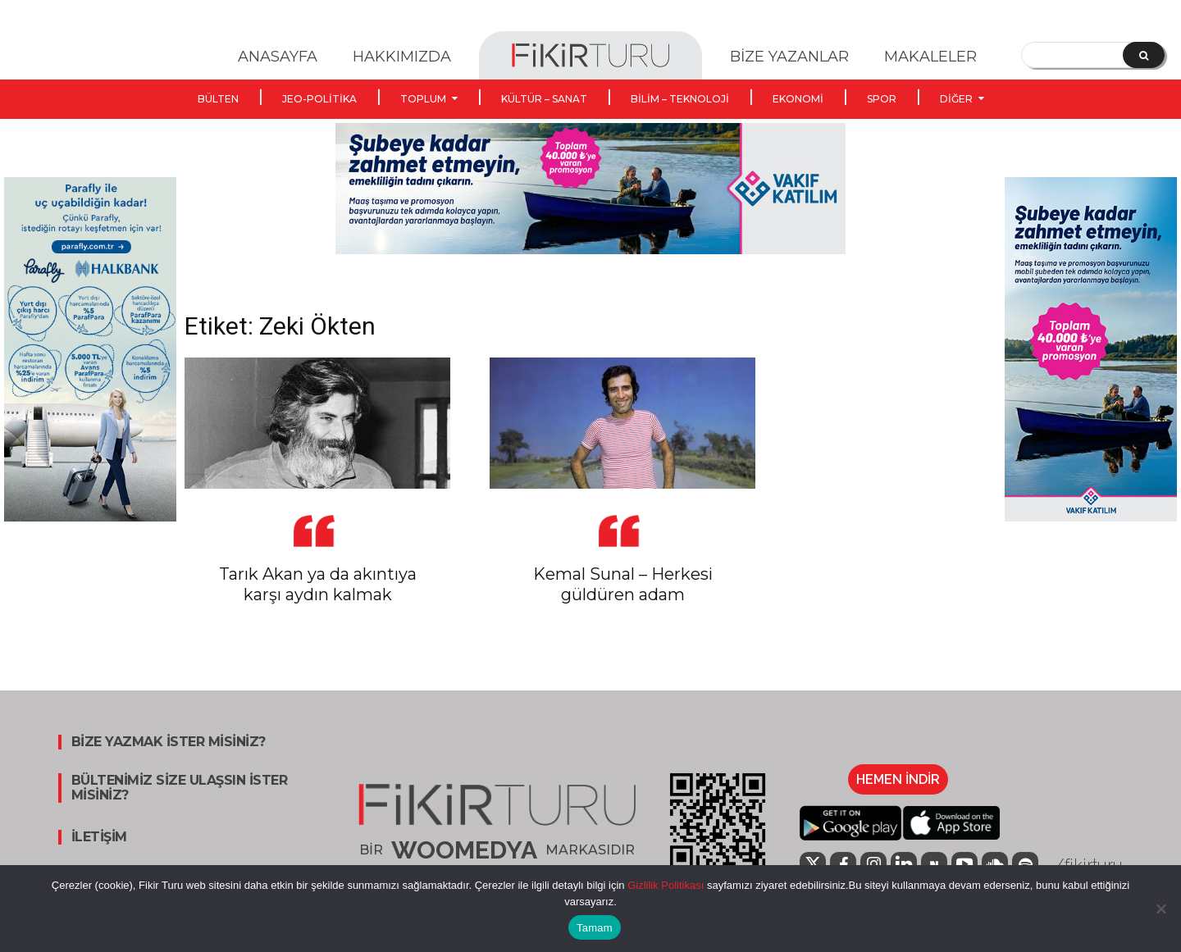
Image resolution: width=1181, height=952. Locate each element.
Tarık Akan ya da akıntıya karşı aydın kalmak (318, 584)
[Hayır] (1160, 908)
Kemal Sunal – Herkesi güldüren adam (623, 584)
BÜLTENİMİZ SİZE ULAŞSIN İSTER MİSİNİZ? (179, 788)
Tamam (595, 928)
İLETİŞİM (99, 837)
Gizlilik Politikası (664, 885)
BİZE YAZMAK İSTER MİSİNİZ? (168, 742)
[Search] (1144, 55)
